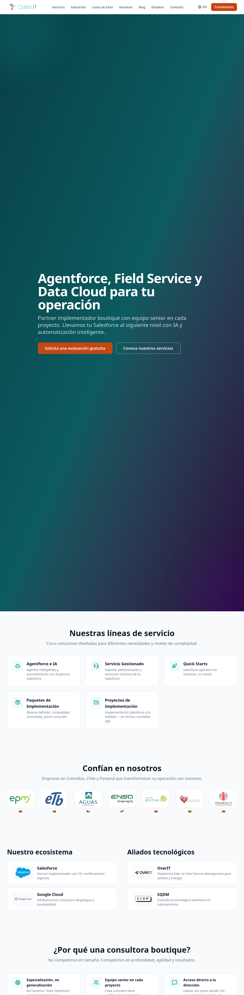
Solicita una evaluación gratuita (75, 348)
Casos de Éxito (102, 7)
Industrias (78, 7)
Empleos (157, 7)
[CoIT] (23, 7)
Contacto (176, 7)
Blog (142, 7)
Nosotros (125, 7)
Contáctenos (224, 7)
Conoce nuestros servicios (148, 348)
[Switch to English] (202, 7)
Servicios (58, 7)
